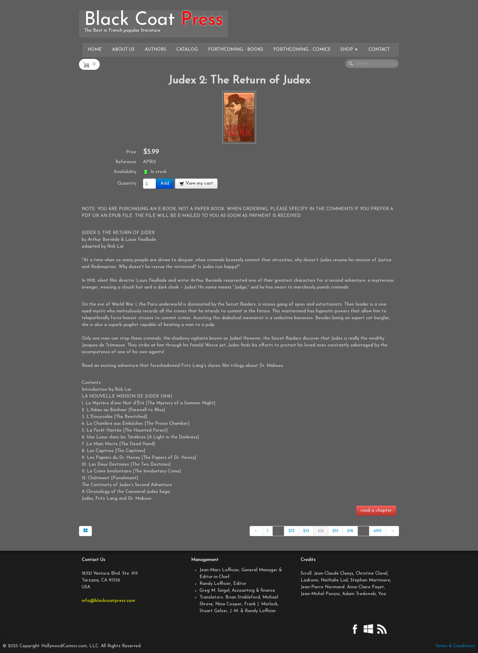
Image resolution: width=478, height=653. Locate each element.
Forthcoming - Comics (301, 49)
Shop (349, 49)
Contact (379, 49)
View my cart (196, 183)
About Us (123, 49)
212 (291, 531)
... (278, 531)
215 (335, 531)
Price (131, 152)
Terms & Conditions (455, 646)
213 (306, 531)
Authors (155, 49)
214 (321, 531)
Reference (125, 162)
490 (377, 531)
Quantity (126, 183)
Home (94, 49)
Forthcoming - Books (235, 49)
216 (350, 531)
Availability (125, 172)
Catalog (187, 49)
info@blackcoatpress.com (108, 600)
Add (164, 183)
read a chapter (376, 510)
